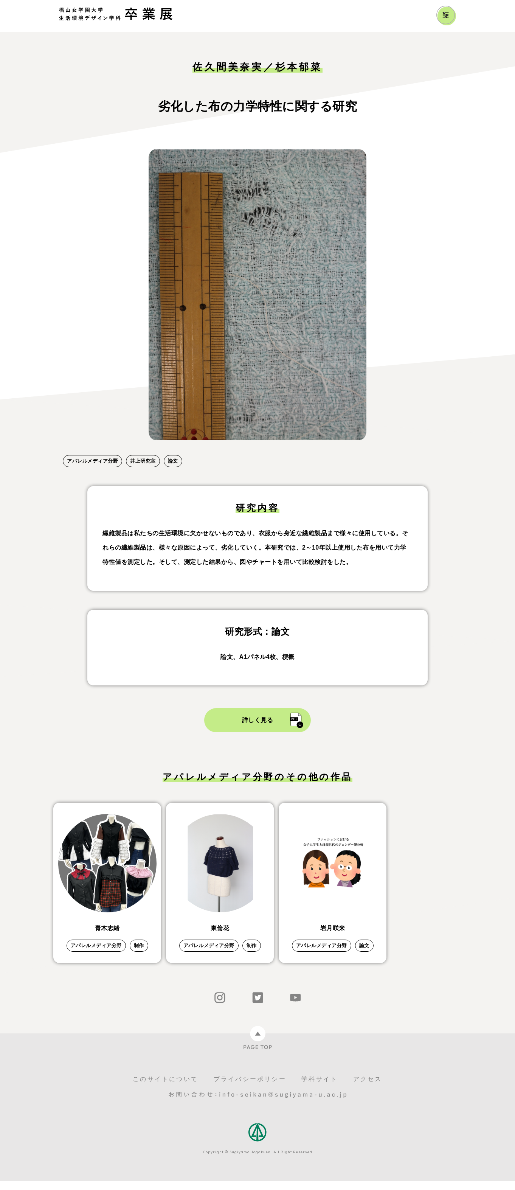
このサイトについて (165, 1087)
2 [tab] (81, 448)
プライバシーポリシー (250, 1087)
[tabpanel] (257, 294)
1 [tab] (66, 448)
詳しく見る (257, 720)
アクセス (367, 1087)
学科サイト (319, 1087)
